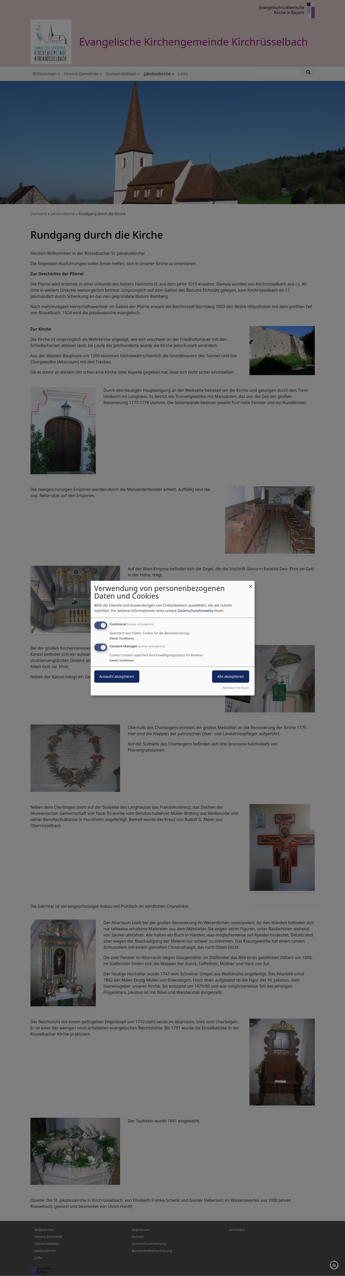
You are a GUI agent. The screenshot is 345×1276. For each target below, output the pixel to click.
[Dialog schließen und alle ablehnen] (251, 584)
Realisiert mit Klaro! (236, 688)
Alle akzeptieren (230, 676)
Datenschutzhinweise (195, 610)
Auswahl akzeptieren (116, 676)
